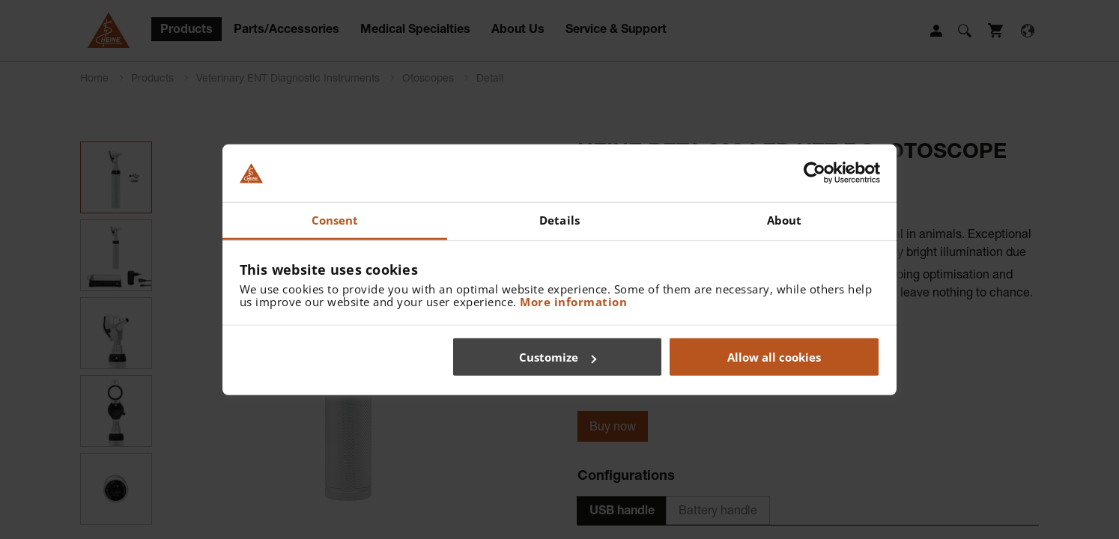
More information (573, 300)
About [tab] (784, 220)
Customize (557, 357)
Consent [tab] (335, 220)
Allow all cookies (774, 357)
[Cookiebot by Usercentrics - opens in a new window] (814, 173)
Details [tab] (559, 220)
